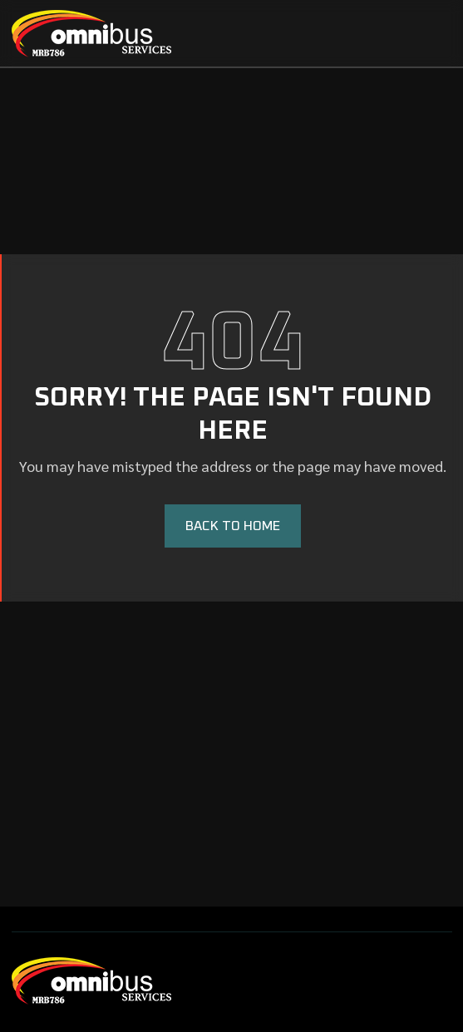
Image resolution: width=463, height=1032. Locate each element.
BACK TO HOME (232, 526)
